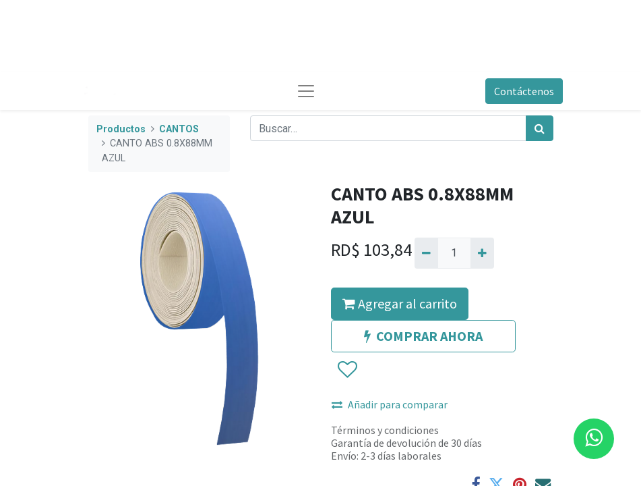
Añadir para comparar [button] (390, 404)
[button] (346, 369)
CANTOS (179, 129)
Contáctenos (524, 91)
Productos (121, 129)
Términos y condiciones (385, 430)
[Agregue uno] (482, 253)
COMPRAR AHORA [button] (423, 335)
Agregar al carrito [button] (399, 303)
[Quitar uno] (426, 253)
